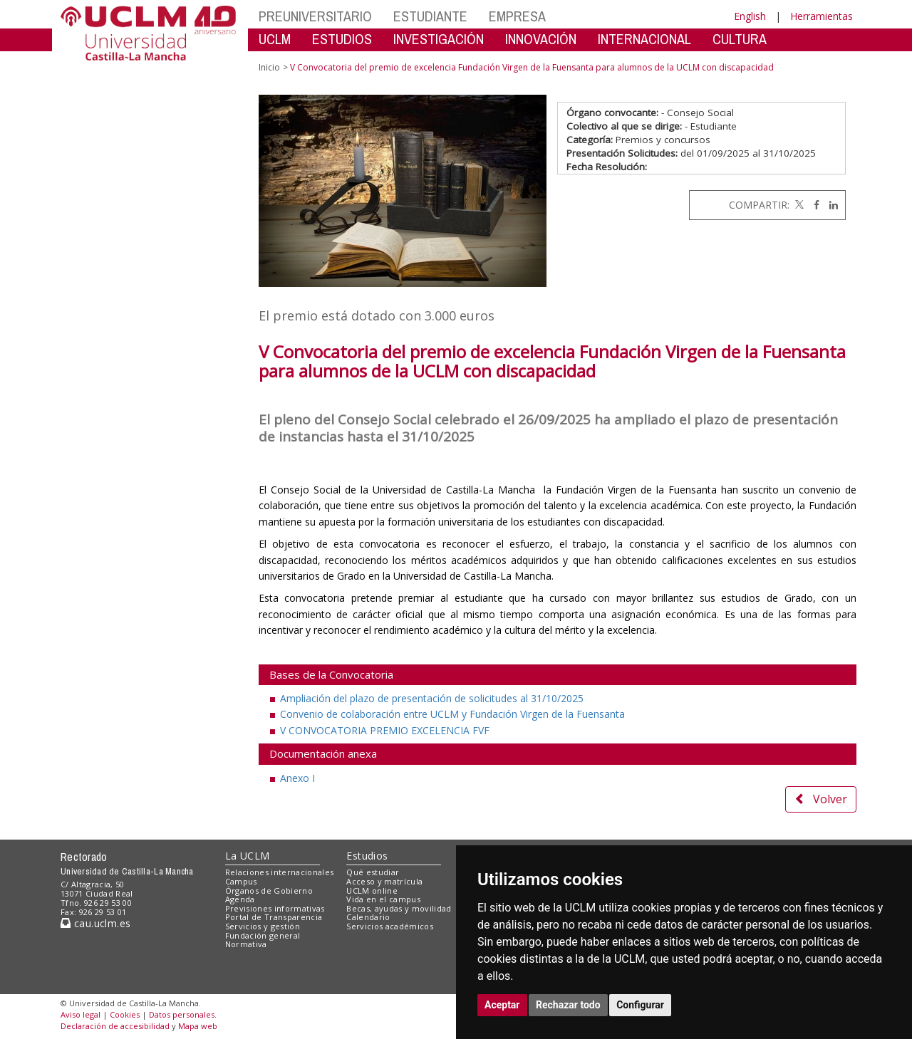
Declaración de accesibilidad (115, 1025)
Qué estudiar (372, 872)
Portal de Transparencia (274, 917)
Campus (241, 881)
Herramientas (821, 16)
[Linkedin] (830, 205)
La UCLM (247, 855)
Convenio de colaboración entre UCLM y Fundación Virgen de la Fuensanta (452, 714)
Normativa (246, 944)
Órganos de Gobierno (269, 890)
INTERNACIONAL (644, 38)
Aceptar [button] (502, 1005)
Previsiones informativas (275, 908)
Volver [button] (820, 799)
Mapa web (197, 1025)
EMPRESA (517, 16)
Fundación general (263, 935)
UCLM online (372, 890)
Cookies (125, 1014)
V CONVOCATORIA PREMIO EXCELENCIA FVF (384, 730)
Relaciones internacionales (279, 872)
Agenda (240, 899)
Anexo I (297, 778)
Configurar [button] (640, 1005)
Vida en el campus (383, 899)
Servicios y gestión (262, 926)
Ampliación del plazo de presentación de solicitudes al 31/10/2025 (432, 698)
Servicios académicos (389, 926)
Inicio (269, 67)
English (750, 16)
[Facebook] (813, 205)
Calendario (368, 917)
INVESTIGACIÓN (438, 38)
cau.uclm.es (95, 923)
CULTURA (739, 38)
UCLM (275, 38)
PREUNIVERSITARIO (315, 16)
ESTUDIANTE (430, 16)
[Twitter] (798, 205)
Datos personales (181, 1014)
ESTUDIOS (342, 38)
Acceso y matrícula (384, 881)
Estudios (367, 855)
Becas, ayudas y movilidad (398, 908)
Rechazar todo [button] (568, 1005)
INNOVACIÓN (540, 38)
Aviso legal (80, 1014)
